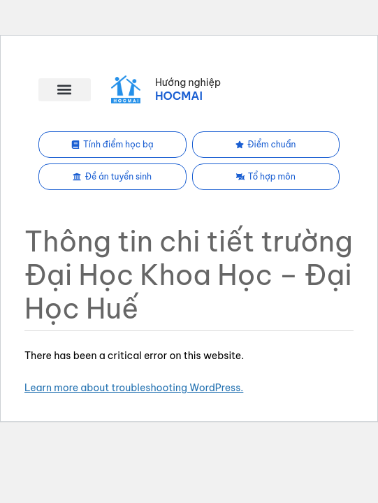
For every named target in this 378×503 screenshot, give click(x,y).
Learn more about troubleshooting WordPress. (133, 387)
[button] (64, 89)
